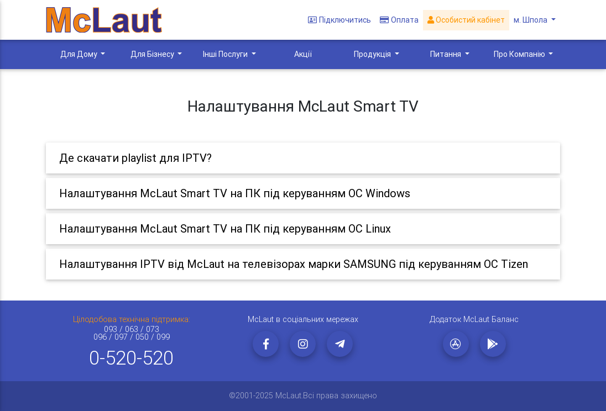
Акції (303, 54)
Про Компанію (520, 54)
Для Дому (79, 54)
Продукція (373, 54)
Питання (446, 54)
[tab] (303, 158)
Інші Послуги (226, 54)
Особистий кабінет (466, 20)
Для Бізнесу (153, 54)
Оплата (399, 20)
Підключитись (339, 20)
